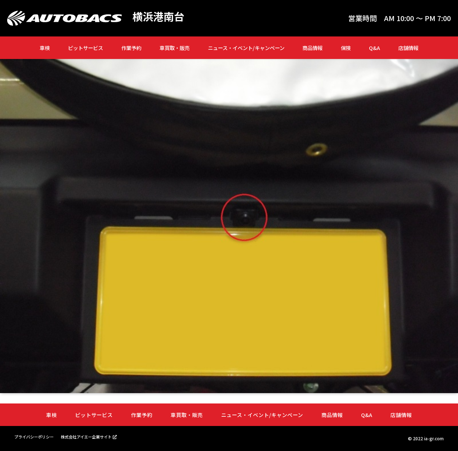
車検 (45, 47)
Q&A (374, 47)
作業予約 (131, 47)
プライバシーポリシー (35, 437)
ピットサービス (85, 47)
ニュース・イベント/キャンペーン (246, 47)
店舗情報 (408, 47)
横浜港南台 (159, 16)
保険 (346, 47)
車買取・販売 (175, 47)
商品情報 (312, 47)
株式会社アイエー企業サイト (92, 436)
